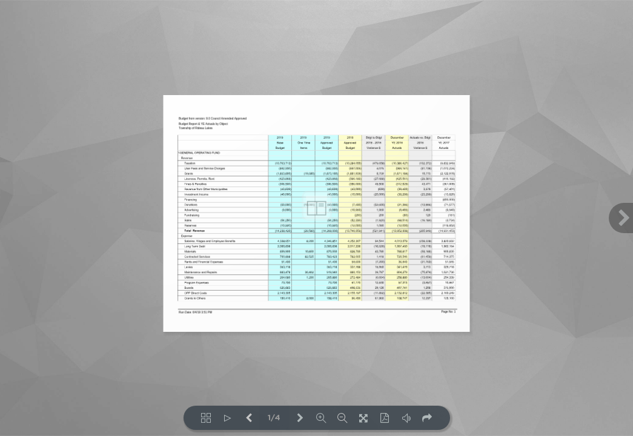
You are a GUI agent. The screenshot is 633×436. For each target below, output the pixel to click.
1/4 (274, 418)
